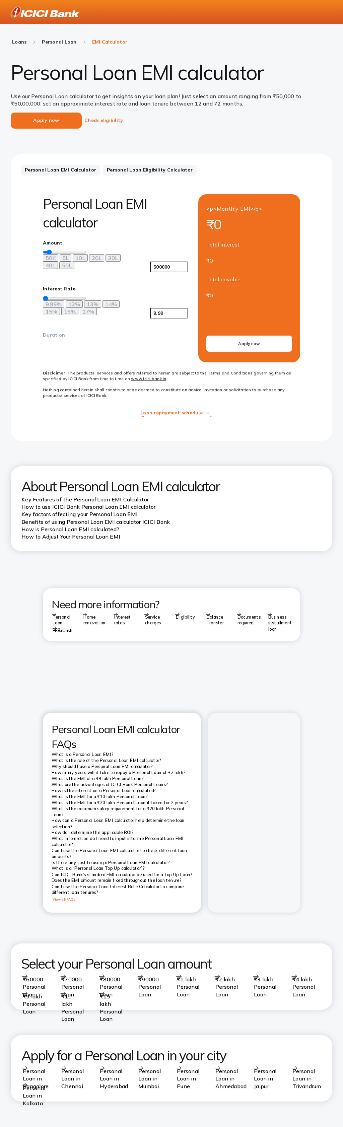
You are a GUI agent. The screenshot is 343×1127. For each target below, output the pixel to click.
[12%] (74, 304)
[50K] (50, 258)
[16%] (69, 311)
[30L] (113, 258)
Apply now (249, 343)
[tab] (60, 170)
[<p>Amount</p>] (169, 267)
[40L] (50, 265)
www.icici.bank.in (148, 378)
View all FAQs (64, 900)
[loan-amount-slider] (64, 252)
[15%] (51, 311)
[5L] (65, 258)
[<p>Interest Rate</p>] (169, 313)
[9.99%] (53, 304)
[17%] (88, 311)
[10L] (80, 258)
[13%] (92, 304)
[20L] (96, 258)
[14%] (111, 304)
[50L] (66, 265)
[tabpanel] (171, 302)
